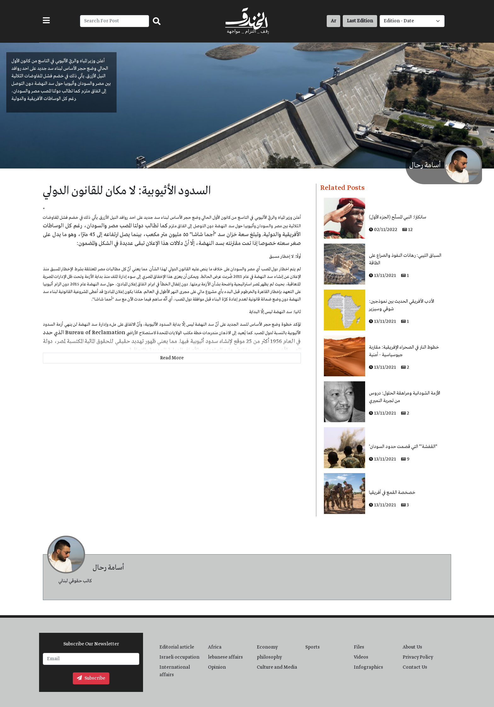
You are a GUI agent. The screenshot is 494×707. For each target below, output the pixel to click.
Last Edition (360, 21)
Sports (312, 647)
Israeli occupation (179, 657)
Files (359, 647)
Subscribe (91, 678)
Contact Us (415, 667)
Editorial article (176, 647)
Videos (361, 657)
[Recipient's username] (114, 21)
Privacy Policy (418, 657)
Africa (214, 647)
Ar (333, 21)
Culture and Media (277, 667)
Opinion (217, 667)
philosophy (269, 657)
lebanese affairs (225, 657)
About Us (412, 647)
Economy (267, 647)
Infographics (368, 667)
